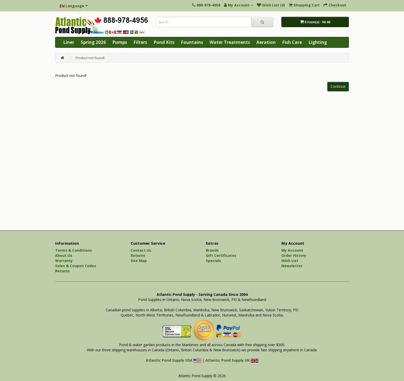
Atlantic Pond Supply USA (173, 360)
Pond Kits (164, 42)
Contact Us (141, 250)
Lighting (317, 42)
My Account (292, 250)
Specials (213, 260)
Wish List (289, 260)
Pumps (119, 42)
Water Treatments (229, 42)
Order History (293, 255)
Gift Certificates (221, 255)
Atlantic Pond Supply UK (231, 360)
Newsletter (291, 265)
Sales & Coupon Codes (75, 265)
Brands (212, 250)
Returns (62, 270)
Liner (68, 42)
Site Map (139, 260)
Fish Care (292, 42)
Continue (338, 86)
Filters (140, 42)
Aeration (266, 42)
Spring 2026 (93, 42)
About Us (63, 255)
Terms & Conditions (73, 250)
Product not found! (90, 57)
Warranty (64, 260)
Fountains (192, 42)
